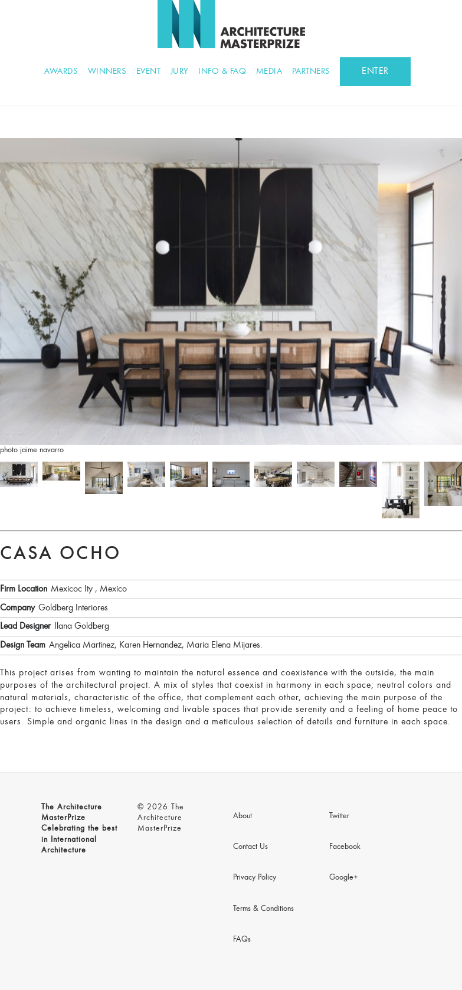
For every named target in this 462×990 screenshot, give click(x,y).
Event (148, 71)
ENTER (375, 71)
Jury (180, 71)
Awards (61, 71)
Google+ (343, 878)
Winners (107, 71)
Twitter (339, 816)
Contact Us (250, 847)
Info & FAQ (222, 71)
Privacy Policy (254, 878)
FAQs (242, 940)
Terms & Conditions (263, 909)
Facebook (345, 847)
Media (269, 71)
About (242, 816)
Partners (311, 71)
